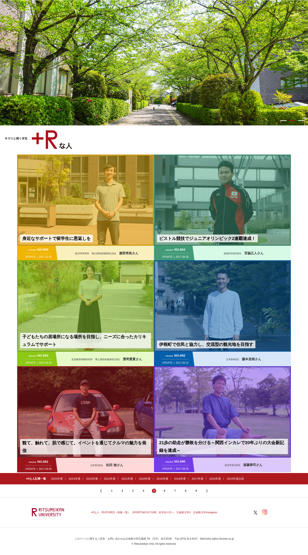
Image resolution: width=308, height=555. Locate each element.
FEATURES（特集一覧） (115, 512)
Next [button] (300, 65)
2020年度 (145, 478)
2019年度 (162, 478)
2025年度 (57, 478)
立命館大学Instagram (205, 512)
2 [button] (292, 120)
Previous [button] (7, 65)
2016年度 (215, 478)
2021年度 (127, 478)
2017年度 (197, 478)
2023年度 (92, 478)
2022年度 (110, 478)
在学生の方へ (166, 512)
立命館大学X (183, 512)
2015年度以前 (235, 478)
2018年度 (180, 478)
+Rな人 (95, 512)
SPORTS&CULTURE (144, 512)
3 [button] (301, 120)
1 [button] (283, 120)
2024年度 (74, 478)
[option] (154, 62)
